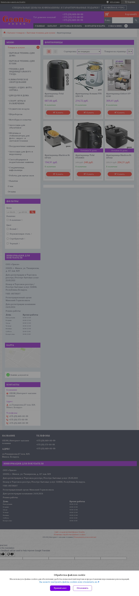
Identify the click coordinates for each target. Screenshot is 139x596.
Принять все (60, 588)
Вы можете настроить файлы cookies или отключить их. (68, 582)
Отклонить (82, 588)
